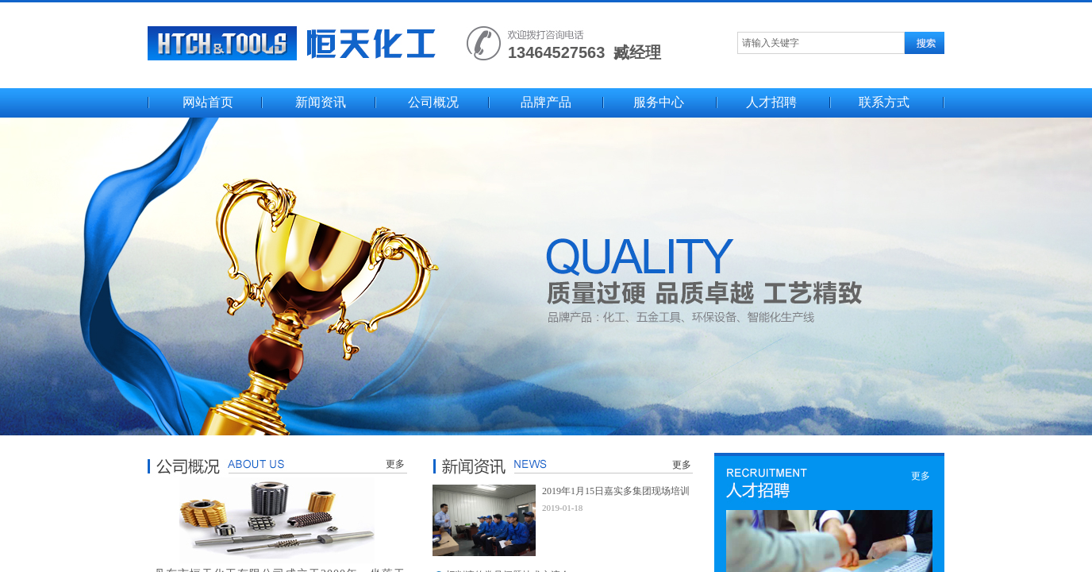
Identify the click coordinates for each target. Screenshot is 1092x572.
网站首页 (208, 102)
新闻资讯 (320, 102)
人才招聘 (771, 102)
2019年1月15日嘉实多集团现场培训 (616, 491)
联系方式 (884, 102)
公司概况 (433, 102)
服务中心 (658, 102)
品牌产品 (546, 102)
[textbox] (821, 43)
